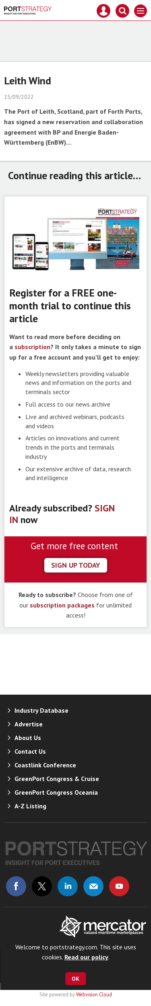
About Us (27, 738)
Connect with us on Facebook (16, 886)
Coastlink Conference (45, 765)
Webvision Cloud (94, 994)
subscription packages (62, 605)
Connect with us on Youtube (119, 886)
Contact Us (30, 751)
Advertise (28, 724)
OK (75, 978)
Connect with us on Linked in (67, 886)
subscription (32, 347)
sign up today (75, 565)
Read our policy (86, 957)
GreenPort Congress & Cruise (56, 779)
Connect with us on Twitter (41, 886)
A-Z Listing (30, 806)
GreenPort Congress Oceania (56, 792)
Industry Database (41, 710)
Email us (93, 886)
